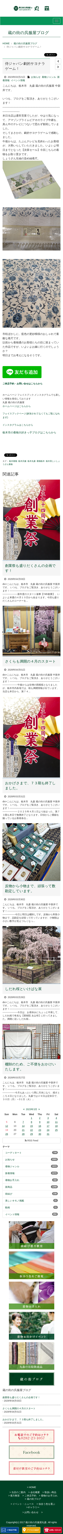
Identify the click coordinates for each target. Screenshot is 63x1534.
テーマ (6, 1146)
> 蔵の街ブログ (33, 1499)
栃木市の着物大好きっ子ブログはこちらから (29, 432)
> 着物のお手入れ (48, 1495)
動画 (7, 1207)
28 (23, 1134)
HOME (6, 43)
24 (48, 1130)
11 (56, 1122)
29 (31, 1134)
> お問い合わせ (30, 1512)
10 (48, 1122)
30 (39, 1134)
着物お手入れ (12, 1180)
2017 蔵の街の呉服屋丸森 (33, 1522)
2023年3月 (31, 1109)
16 (39, 1126)
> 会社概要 (34, 1492)
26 (6, 1134)
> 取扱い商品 (49, 1492)
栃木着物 (13, 461)
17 (48, 1126)
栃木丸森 (32, 461)
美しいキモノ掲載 (14, 1200)
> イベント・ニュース (22, 1504)
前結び (8, 1193)
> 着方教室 (14, 1495)
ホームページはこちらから (17, 406)
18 (56, 1126)
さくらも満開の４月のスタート (30, 661)
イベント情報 (18, 80)
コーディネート (13, 1152)
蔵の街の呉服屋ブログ (25, 43)
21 (23, 1130)
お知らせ (35, 77)
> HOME (31, 1487)
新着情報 (10, 1173)
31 (48, 1134)
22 (31, 1130)
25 (56, 1130)
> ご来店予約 (29, 1495)
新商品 (8, 1187)
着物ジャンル (49, 77)
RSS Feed (31, 1140)
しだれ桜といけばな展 (23, 989)
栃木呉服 (22, 461)
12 (6, 1126)
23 (39, 1130)
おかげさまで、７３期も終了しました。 (24, 1419)
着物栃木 (41, 461)
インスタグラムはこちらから (18, 425)
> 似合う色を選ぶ (46, 1504)
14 (23, 1126)
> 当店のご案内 (17, 1492)
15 (31, 1126)
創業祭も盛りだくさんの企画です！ (21, 1397)
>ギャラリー (32, 1507)
